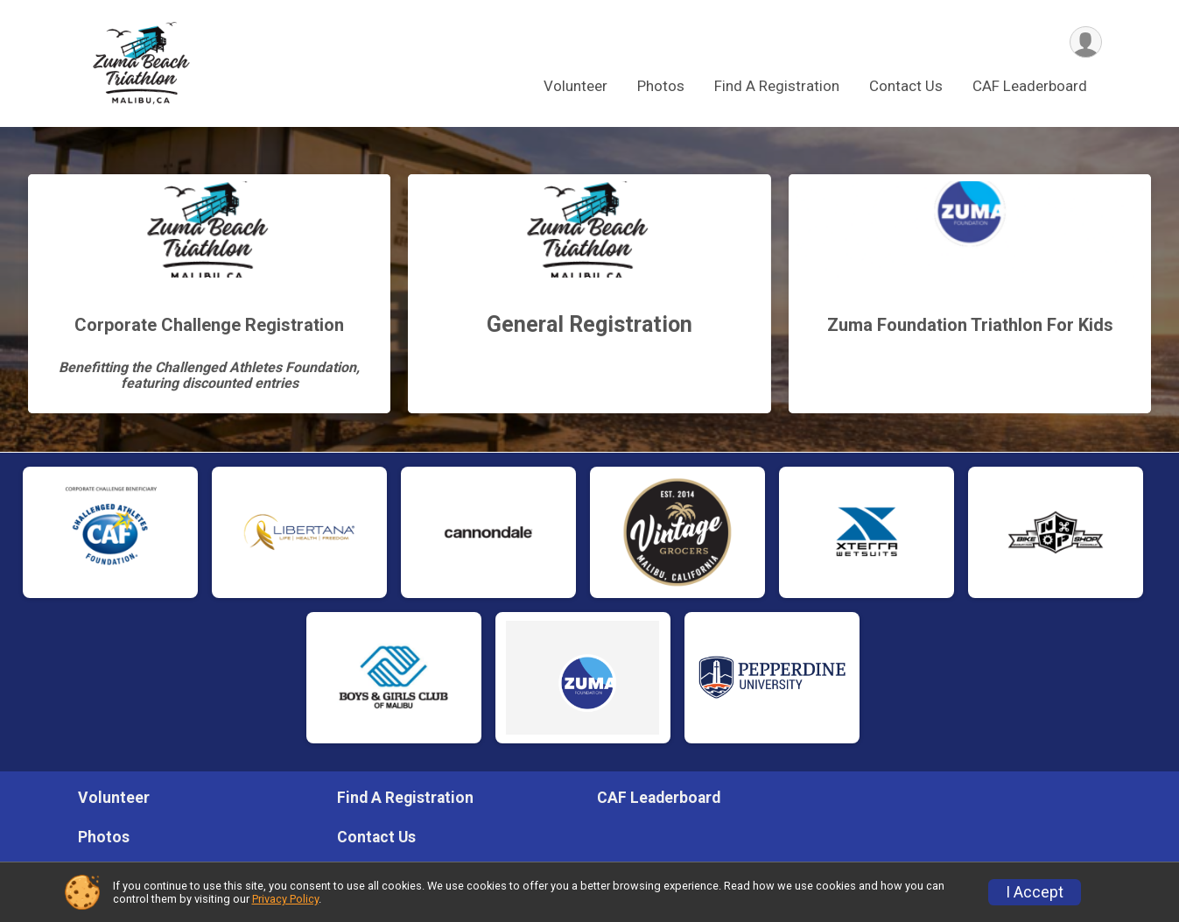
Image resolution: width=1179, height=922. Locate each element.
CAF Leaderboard (1029, 86)
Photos (660, 86)
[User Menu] (1086, 42)
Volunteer (575, 86)
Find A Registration (776, 86)
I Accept (1034, 892)
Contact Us (906, 86)
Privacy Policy (285, 898)
